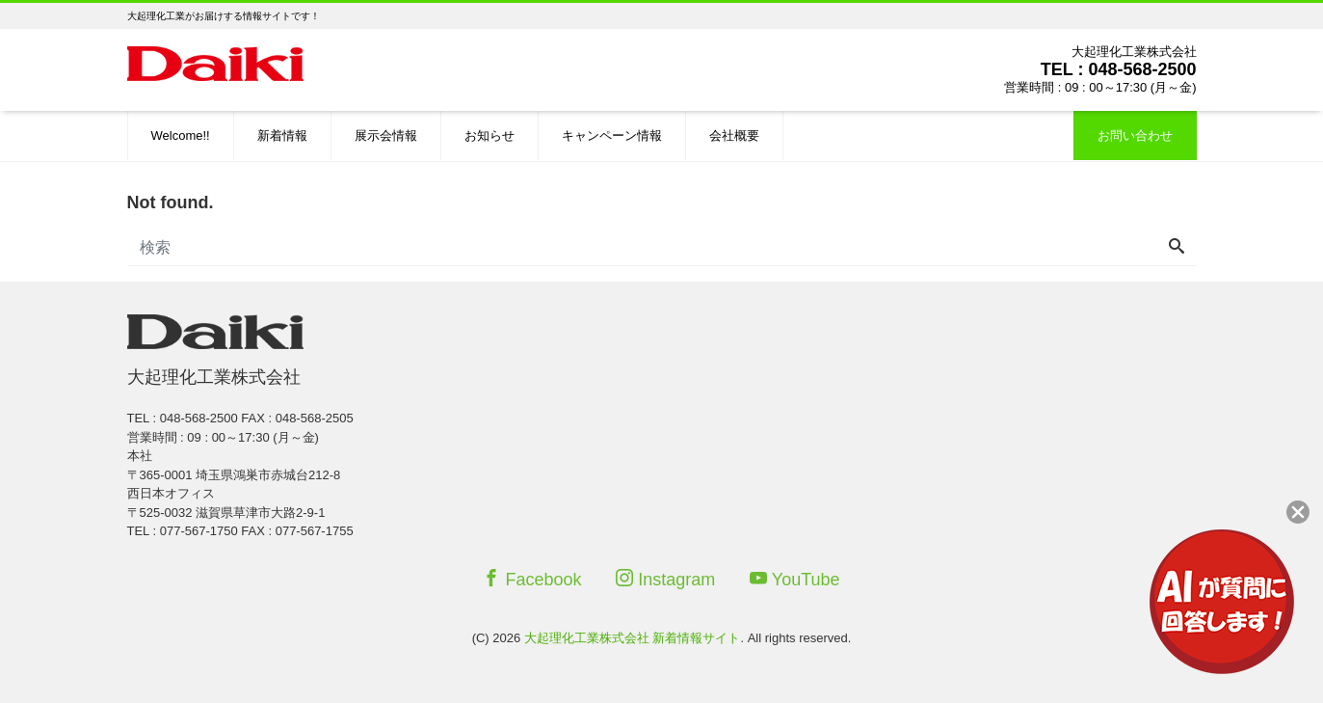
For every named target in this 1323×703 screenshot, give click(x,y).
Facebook (532, 579)
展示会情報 (386, 135)
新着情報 (282, 135)
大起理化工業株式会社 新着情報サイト (632, 638)
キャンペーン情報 (612, 135)
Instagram (665, 579)
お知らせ (489, 135)
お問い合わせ (1135, 135)
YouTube (795, 579)
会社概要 (734, 135)
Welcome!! (180, 135)
